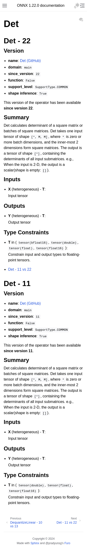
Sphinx (34, 543)
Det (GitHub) (30, 61)
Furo (67, 543)
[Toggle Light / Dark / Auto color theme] (77, 5)
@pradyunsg (53, 543)
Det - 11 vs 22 (19, 269)
